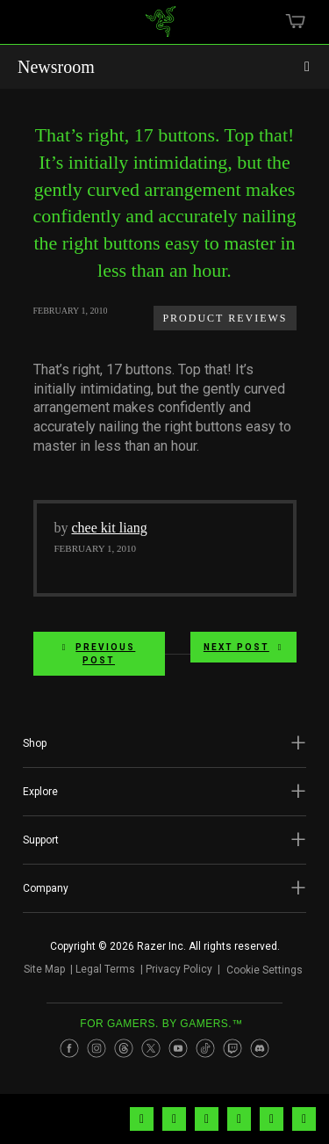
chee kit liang (109, 527)
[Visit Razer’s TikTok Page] (205, 1048)
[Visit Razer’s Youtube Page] (178, 1048)
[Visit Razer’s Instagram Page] (96, 1048)
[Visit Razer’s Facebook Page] (69, 1048)
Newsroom (56, 66)
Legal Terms (105, 969)
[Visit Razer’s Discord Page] (259, 1048)
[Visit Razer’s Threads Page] (123, 1048)
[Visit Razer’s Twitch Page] (232, 1048)
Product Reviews (224, 318)
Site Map (44, 969)
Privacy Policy (179, 969)
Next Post (243, 647)
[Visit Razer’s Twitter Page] (151, 1048)
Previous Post (99, 653)
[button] (164, 743)
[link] (160, 28)
